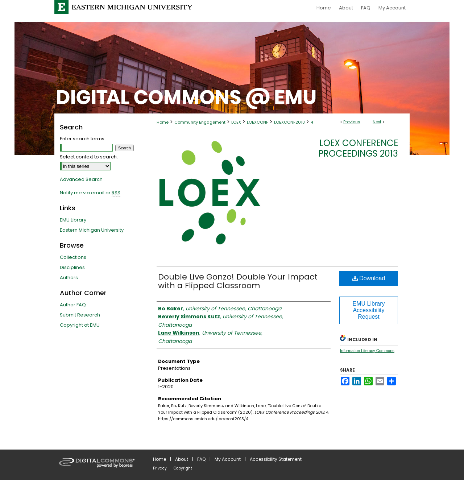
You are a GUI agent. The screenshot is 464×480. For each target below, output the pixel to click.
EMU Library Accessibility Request (369, 310)
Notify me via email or (90, 192)
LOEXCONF (257, 122)
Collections (73, 257)
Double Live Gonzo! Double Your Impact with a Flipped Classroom (238, 281)
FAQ (201, 459)
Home (163, 122)
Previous (351, 122)
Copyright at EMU (80, 325)
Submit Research (80, 314)
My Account (228, 459)
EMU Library (73, 219)
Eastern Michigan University (92, 230)
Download (368, 278)
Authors (69, 277)
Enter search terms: (82, 138)
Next (377, 122)
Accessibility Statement (276, 459)
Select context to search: (89, 156)
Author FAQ (73, 304)
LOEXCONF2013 (289, 122)
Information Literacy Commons (367, 350)
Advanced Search (81, 179)
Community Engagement (199, 122)
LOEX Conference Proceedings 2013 (358, 148)
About (181, 459)
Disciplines (72, 267)
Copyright (183, 468)
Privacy (160, 468)
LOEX (236, 122)
